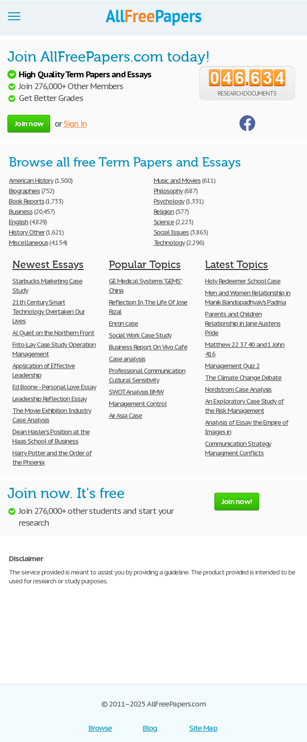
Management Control (138, 404)
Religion (164, 211)
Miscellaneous (28, 242)
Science (164, 222)
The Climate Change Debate (243, 377)
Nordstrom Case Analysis (238, 389)
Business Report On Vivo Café (148, 347)
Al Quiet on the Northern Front (53, 333)
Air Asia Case (125, 415)
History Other (26, 232)
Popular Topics (145, 264)
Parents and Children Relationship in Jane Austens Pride (242, 323)
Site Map (203, 728)
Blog (149, 728)
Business (21, 211)
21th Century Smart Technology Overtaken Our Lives (48, 311)
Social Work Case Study (140, 335)
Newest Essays (48, 264)
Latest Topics (236, 264)
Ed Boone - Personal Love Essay (54, 387)
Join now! (237, 501)
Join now (29, 123)
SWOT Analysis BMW (136, 392)
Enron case (123, 323)
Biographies (24, 191)
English (18, 222)
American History (31, 180)
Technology (169, 242)
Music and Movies (177, 180)
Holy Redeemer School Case (242, 281)
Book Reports (26, 201)
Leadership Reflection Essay (49, 399)
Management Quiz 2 (232, 366)
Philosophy (168, 191)
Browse (100, 728)
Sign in (75, 124)
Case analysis (127, 359)
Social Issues (171, 232)
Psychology (169, 201)
